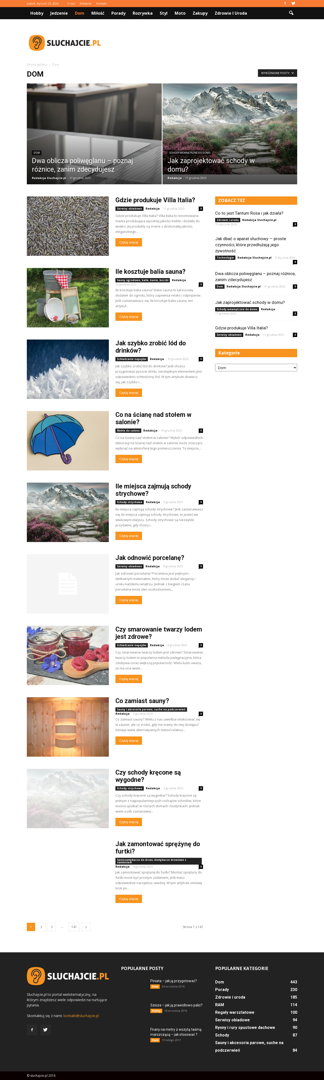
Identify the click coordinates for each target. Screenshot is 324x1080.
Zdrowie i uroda (231, 13)
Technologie (225, 257)
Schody (222, 1035)
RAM (219, 1004)
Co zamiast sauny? (142, 701)
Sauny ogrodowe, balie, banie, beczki (142, 280)
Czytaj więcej (128, 242)
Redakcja (175, 178)
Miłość (97, 13)
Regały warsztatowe (234, 1012)
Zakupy (200, 13)
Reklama (85, 3)
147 (74, 927)
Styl (164, 13)
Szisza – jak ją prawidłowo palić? (176, 1005)
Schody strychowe (129, 502)
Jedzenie (59, 13)
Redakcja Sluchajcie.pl (49, 178)
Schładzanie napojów (131, 359)
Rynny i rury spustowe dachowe (245, 1027)
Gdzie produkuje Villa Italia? (155, 200)
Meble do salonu (128, 430)
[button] (291, 13)
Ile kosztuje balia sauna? (150, 271)
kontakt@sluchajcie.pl (81, 1015)
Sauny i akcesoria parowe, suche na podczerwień (151, 709)
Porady (118, 13)
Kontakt (101, 3)
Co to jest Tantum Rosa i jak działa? (249, 213)
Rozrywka (143, 13)
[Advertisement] (205, 42)
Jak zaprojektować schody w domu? (250, 302)
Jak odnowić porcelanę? (149, 557)
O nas (71, 3)
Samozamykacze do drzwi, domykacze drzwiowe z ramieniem (151, 861)
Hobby (36, 13)
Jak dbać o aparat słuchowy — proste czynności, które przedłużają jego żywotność (250, 244)
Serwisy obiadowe (129, 208)
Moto (180, 13)
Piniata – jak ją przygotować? (173, 981)
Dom (79, 13)
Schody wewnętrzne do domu (189, 152)
